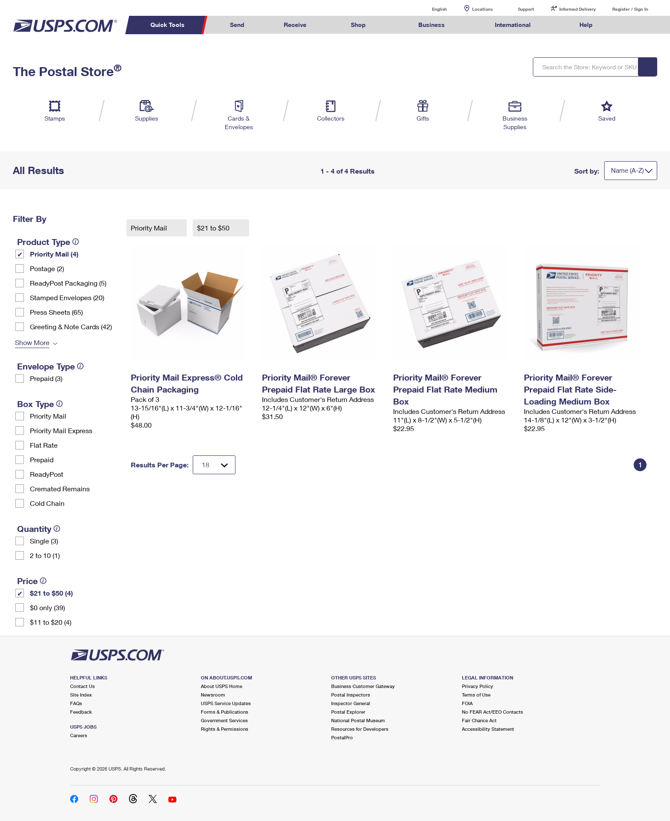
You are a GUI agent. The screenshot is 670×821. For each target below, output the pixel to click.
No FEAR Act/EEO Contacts (492, 712)
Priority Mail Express (61, 430)
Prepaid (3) (46, 378)
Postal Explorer (348, 712)
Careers (78, 735)
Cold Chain (47, 503)
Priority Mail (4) (54, 254)
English (430, 9)
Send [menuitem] (237, 24)
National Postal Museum (358, 720)
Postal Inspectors (350, 694)
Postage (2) (47, 268)
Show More (32, 342)
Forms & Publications (224, 712)
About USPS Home (221, 686)
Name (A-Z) (627, 170)
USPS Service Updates (226, 703)
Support (526, 9)
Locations (482, 9)
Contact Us (82, 686)
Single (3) (44, 541)
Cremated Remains (60, 488)
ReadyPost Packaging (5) (68, 283)
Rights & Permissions (224, 729)
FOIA (467, 703)
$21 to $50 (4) (51, 593)
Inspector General (350, 703)
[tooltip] (75, 241)
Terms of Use (476, 694)
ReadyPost (46, 474)
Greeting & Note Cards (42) (71, 326)
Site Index (81, 694)
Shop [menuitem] (358, 24)
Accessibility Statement (488, 729)
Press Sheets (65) (56, 312)
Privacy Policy (477, 686)
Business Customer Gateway (363, 686)
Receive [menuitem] (295, 24)
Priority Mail (48, 416)
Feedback (81, 712)
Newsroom (213, 694)
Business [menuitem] (431, 24)
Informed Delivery (577, 9)
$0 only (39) (47, 607)
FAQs (76, 703)
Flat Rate (44, 445)
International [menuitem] (513, 24)
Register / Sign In (630, 9)
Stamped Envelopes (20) (67, 297)
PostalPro (342, 737)
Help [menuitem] (586, 24)
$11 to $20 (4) (50, 622)
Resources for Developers (359, 729)
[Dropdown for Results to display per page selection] (214, 464)
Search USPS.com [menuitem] (629, 25)
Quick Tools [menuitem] (167, 24)
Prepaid (41, 459)
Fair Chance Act (479, 720)
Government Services (224, 720)
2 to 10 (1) (45, 555)
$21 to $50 (214, 228)
